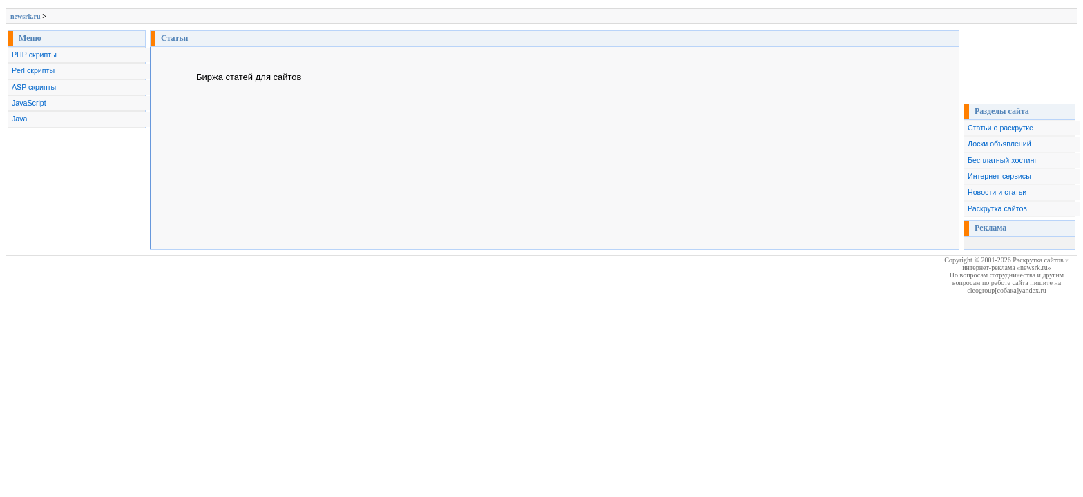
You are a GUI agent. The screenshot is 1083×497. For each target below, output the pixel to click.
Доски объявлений (999, 143)
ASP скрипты (34, 87)
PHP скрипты (34, 54)
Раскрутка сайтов (997, 208)
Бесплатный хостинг (1002, 160)
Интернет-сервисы (999, 176)
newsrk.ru (25, 16)
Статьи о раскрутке (1000, 128)
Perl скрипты (33, 70)
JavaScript (29, 103)
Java (20, 119)
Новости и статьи (997, 192)
